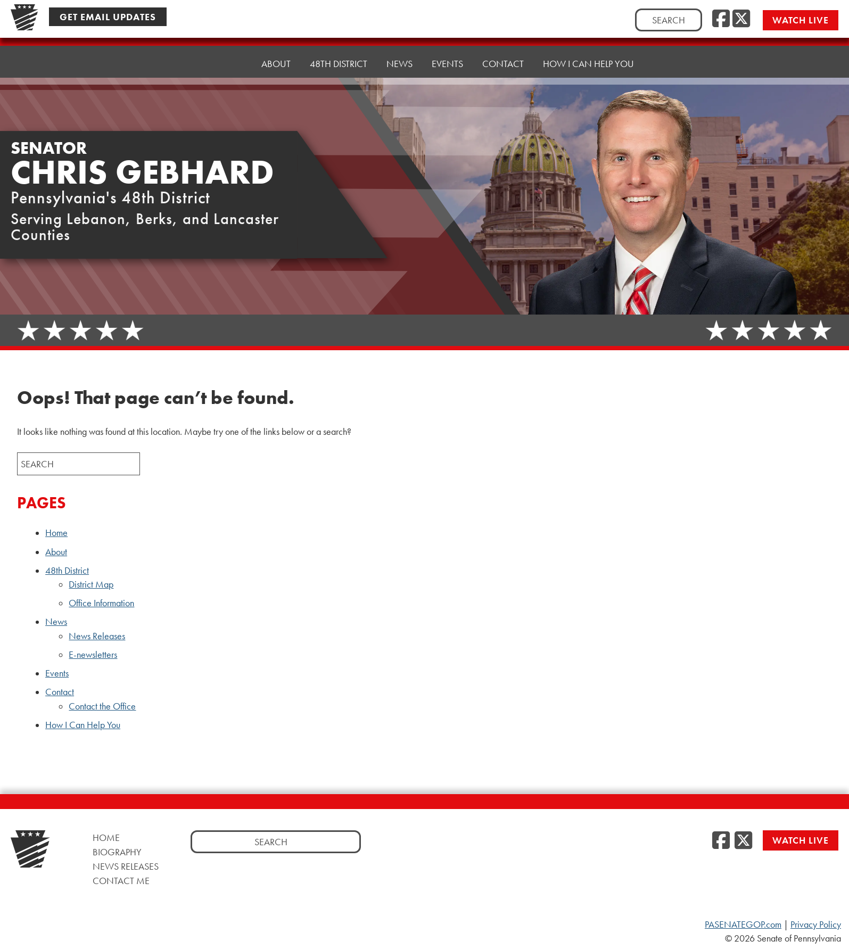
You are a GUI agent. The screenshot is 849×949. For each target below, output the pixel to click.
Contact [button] (503, 49)
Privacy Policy (815, 924)
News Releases (97, 636)
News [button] (399, 54)
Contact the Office (102, 706)
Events (447, 52)
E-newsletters (93, 655)
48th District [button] (338, 57)
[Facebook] (721, 19)
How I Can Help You (588, 46)
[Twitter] (741, 19)
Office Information (101, 603)
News (56, 622)
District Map (91, 584)
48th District (67, 570)
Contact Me (121, 880)
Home (228, 62)
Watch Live (800, 20)
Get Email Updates (108, 17)
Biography (117, 852)
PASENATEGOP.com (743, 924)
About (276, 60)
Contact (59, 692)
